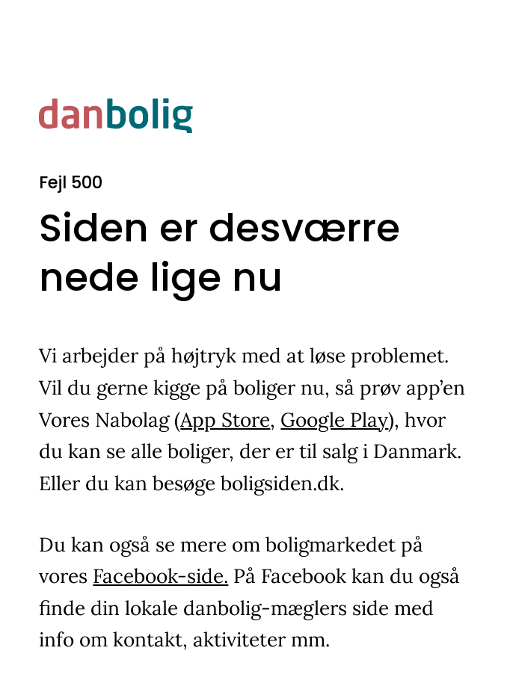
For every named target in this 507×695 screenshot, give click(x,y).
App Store (225, 419)
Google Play (334, 419)
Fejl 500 (70, 183)
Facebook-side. (160, 575)
